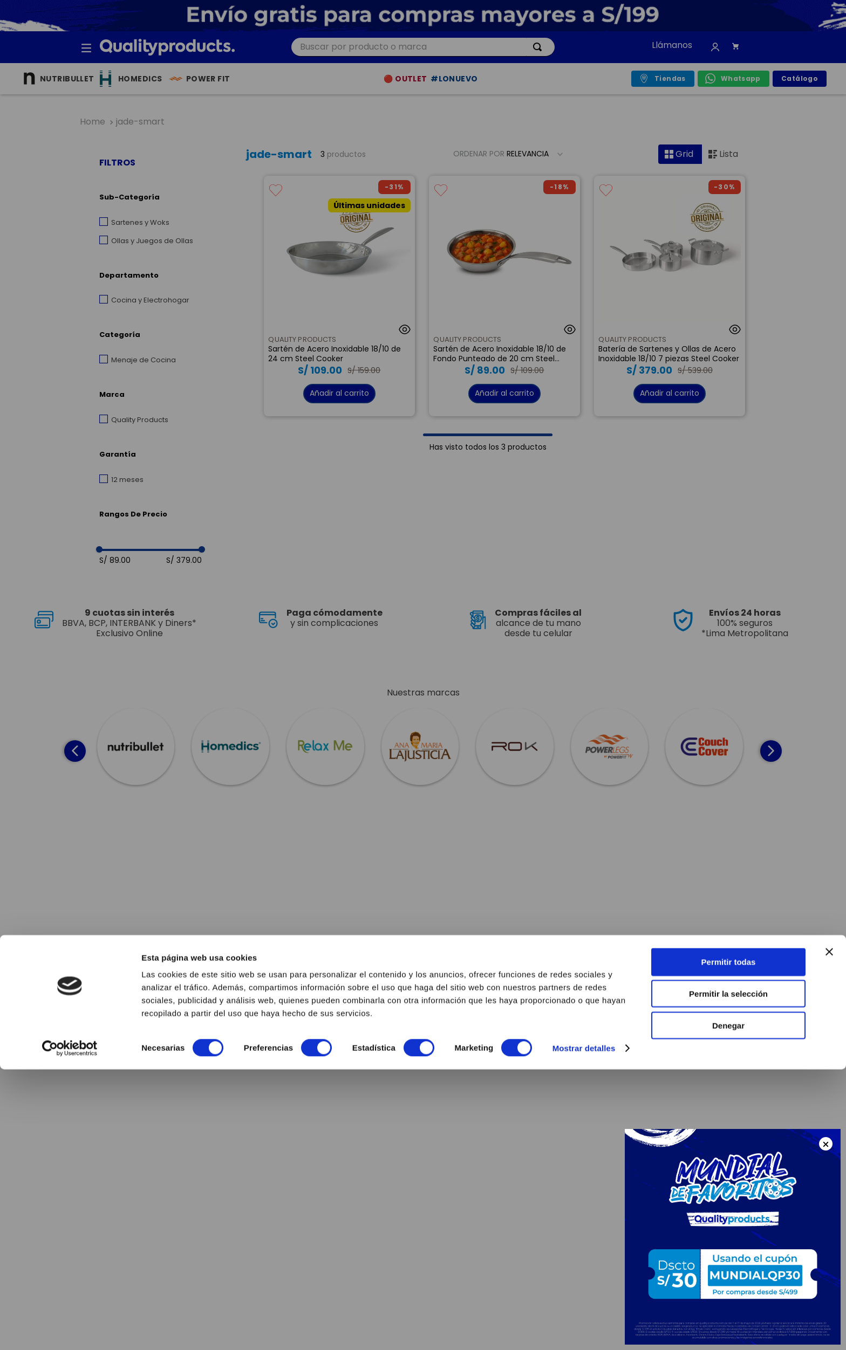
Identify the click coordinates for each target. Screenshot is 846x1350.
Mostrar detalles (584, 1328)
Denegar (728, 1306)
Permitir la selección (728, 1274)
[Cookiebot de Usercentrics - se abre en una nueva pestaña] (70, 1329)
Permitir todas (728, 1242)
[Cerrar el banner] (829, 1232)
